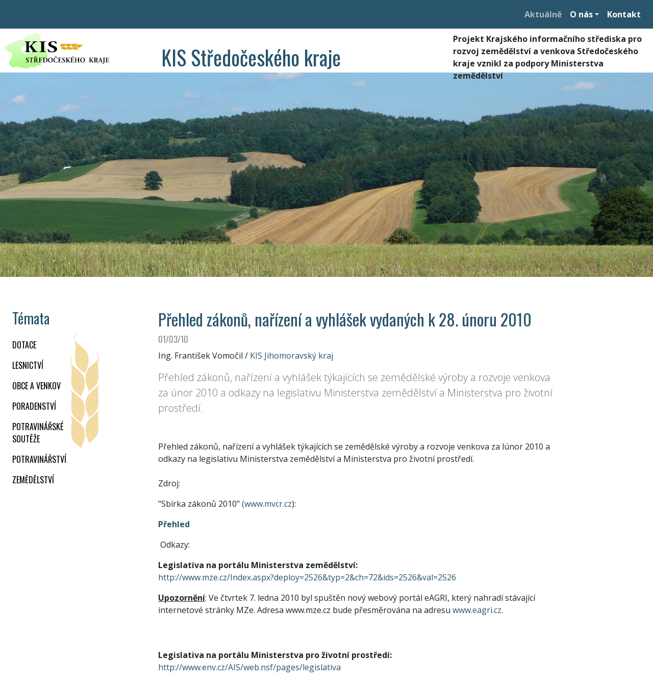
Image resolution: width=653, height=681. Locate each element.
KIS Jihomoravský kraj (291, 355)
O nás (581, 14)
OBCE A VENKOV (36, 386)
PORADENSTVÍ (34, 406)
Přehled (174, 524)
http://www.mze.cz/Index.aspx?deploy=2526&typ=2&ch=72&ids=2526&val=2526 (307, 577)
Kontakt (624, 14)
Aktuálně (543, 14)
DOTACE (24, 345)
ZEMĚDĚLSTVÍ (33, 480)
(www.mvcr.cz (267, 503)
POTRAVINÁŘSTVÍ (39, 459)
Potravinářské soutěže (37, 432)
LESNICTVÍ (27, 365)
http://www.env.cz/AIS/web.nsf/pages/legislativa (249, 667)
